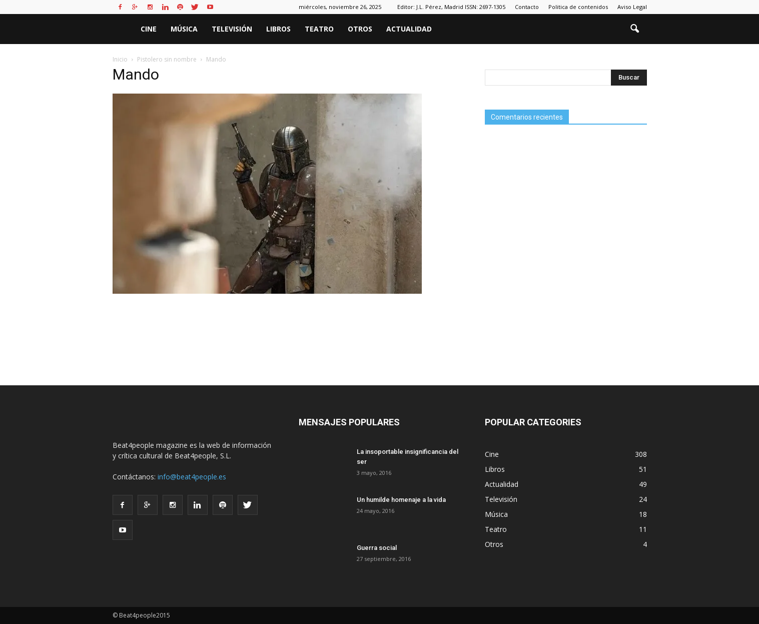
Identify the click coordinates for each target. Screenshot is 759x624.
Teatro (319, 29)
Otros (360, 29)
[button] (635, 29)
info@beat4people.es (192, 476)
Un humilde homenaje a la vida (401, 499)
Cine (149, 29)
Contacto (527, 7)
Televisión (232, 29)
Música (184, 29)
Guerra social (377, 547)
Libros (278, 29)
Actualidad (409, 29)
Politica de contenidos (578, 7)
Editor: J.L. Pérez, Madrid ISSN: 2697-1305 (451, 7)
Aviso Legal (632, 7)
